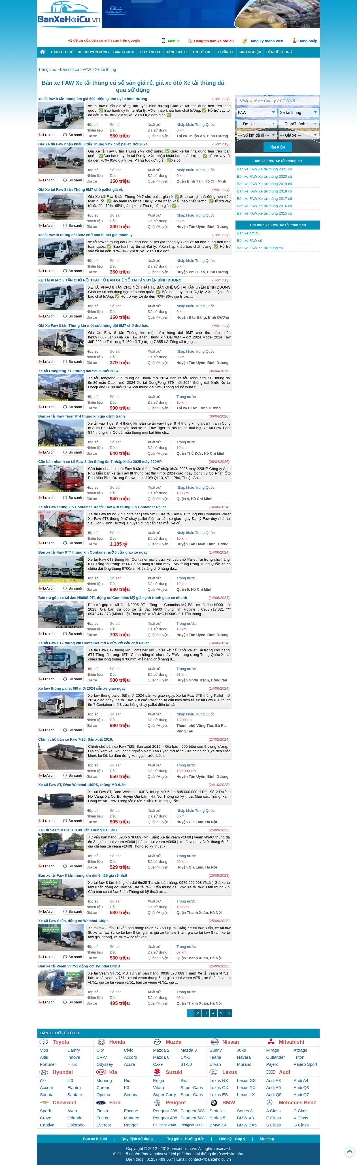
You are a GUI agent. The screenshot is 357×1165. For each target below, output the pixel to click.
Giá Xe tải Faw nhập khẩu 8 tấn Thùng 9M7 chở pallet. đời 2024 (93, 144)
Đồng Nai (219, 680)
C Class (301, 1110)
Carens (103, 1087)
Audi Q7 (301, 1094)
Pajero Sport (305, 1064)
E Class (273, 1117)
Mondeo (131, 1117)
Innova (73, 1057)
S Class (273, 1124)
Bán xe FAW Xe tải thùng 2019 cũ (264, 184)
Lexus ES (219, 1094)
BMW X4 (218, 1124)
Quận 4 (183, 499)
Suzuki (174, 1072)
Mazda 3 (188, 1050)
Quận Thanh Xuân (192, 912)
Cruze (45, 1117)
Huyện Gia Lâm (190, 822)
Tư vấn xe (225, 52)
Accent (46, 1087)
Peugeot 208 (165, 1110)
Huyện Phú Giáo (191, 272)
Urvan (215, 1064)
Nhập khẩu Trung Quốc (196, 124)
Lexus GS (246, 1080)
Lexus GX (219, 1087)
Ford (115, 1102)
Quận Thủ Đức (189, 453)
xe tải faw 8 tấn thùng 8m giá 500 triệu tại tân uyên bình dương (92, 99)
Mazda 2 (161, 1050)
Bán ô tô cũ (62, 52)
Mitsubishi (291, 1042)
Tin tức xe (201, 52)
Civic (128, 1050)
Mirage (272, 1050)
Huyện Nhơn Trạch (193, 680)
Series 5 (217, 1117)
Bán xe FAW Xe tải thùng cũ (260, 248)
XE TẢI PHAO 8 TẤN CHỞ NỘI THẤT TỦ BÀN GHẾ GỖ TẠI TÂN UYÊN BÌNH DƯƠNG (110, 280)
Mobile (173, 41)
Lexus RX (246, 1087)
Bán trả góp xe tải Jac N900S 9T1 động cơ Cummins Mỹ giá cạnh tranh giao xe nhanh (112, 598)
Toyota (61, 1042)
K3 (126, 1087)
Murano (244, 1064)
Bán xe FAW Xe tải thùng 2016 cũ (264, 206)
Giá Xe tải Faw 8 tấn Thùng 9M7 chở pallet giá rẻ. (80, 189)
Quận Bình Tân (190, 181)
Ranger (131, 1124)
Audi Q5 (273, 1094)
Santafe (74, 1094)
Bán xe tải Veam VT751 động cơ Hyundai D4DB (79, 966)
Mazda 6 (161, 1057)
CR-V (102, 1057)
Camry (73, 1050)
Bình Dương (217, 136)
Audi (284, 1072)
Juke (241, 1050)
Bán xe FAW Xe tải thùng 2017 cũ (264, 198)
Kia (113, 1072)
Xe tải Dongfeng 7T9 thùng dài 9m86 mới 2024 (78, 371)
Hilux (72, 1064)
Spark (45, 1110)
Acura (129, 1064)
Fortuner (48, 1064)
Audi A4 (301, 1080)
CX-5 (185, 1057)
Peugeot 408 (165, 1117)
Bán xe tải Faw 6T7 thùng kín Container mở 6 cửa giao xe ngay (93, 552)
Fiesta (102, 1110)
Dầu (113, 130)
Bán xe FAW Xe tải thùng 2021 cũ (264, 169)
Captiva (47, 1124)
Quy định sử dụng (137, 1139)
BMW (228, 1102)
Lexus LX (246, 1094)
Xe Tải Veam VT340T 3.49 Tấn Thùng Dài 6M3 (77, 830)
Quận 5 (183, 589)
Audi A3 (273, 1080)
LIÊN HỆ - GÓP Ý (279, 52)
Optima (103, 1094)
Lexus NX (219, 1080)
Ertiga (158, 1080)
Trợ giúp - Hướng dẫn (186, 1139)
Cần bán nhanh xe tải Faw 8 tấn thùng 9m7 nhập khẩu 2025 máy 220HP (100, 461)
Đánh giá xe (177, 52)
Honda (117, 1042)
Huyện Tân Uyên (191, 226)
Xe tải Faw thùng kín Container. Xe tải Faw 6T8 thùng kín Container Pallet (102, 507)
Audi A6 (273, 1087)
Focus (102, 1117)
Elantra (74, 1087)
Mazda (173, 1042)
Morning (104, 1080)
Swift (185, 1080)
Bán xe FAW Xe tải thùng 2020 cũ (264, 176)
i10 (43, 1080)
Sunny (216, 1050)
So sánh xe (150, 52)
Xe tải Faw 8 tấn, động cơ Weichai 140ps (73, 921)
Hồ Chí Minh (215, 181)
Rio (127, 1080)
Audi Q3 (301, 1087)
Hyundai (63, 1072)
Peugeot (176, 1102)
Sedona (131, 1094)
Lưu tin (49, 135)
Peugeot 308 (192, 1110)
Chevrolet (64, 1102)
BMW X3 (245, 1117)
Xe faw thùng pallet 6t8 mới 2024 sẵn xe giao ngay (82, 688)
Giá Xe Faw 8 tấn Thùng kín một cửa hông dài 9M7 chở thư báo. (93, 325)
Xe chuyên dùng (93, 52)
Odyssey (105, 1064)
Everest (104, 1124)
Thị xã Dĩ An (187, 408)
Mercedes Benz (297, 1102)
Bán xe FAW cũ (249, 240)
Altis (44, 1057)
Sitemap (267, 1139)
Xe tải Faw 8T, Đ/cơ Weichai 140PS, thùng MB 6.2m (82, 785)
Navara (244, 1057)
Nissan (230, 1042)
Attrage (300, 1050)
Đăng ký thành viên (266, 41)
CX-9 (158, 1064)
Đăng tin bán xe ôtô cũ (213, 41)
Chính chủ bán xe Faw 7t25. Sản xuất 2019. (75, 739)
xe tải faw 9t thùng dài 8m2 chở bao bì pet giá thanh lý (85, 235)
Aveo (72, 1110)
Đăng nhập (307, 41)
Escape (131, 1110)
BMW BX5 (247, 1124)
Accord (130, 1057)
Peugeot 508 (192, 1117)
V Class (301, 1117)
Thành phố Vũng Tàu (195, 725)
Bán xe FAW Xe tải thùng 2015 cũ (264, 213)
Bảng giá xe (124, 52)
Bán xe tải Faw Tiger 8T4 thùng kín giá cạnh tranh (81, 416)
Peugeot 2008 (164, 1125)
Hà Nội (211, 822)
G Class (301, 1124)
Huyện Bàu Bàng (191, 317)
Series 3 (245, 1110)
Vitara (158, 1087)
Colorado (76, 1124)
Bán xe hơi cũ (248, 233)
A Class (273, 1110)
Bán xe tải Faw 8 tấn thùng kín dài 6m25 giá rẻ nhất (82, 875)
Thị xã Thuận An (191, 136)
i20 (70, 1080)
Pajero (272, 1064)
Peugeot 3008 (191, 1125)
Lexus (229, 1072)
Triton (299, 1057)
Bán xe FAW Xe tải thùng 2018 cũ (264, 191)
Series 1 (217, 1110)
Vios (44, 1050)
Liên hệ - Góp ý (232, 1139)
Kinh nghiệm (250, 52)
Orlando (74, 1117)
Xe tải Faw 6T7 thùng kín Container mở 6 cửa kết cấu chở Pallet (93, 643)
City (100, 1050)
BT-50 (186, 1064)
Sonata (47, 1094)
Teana (215, 1057)
